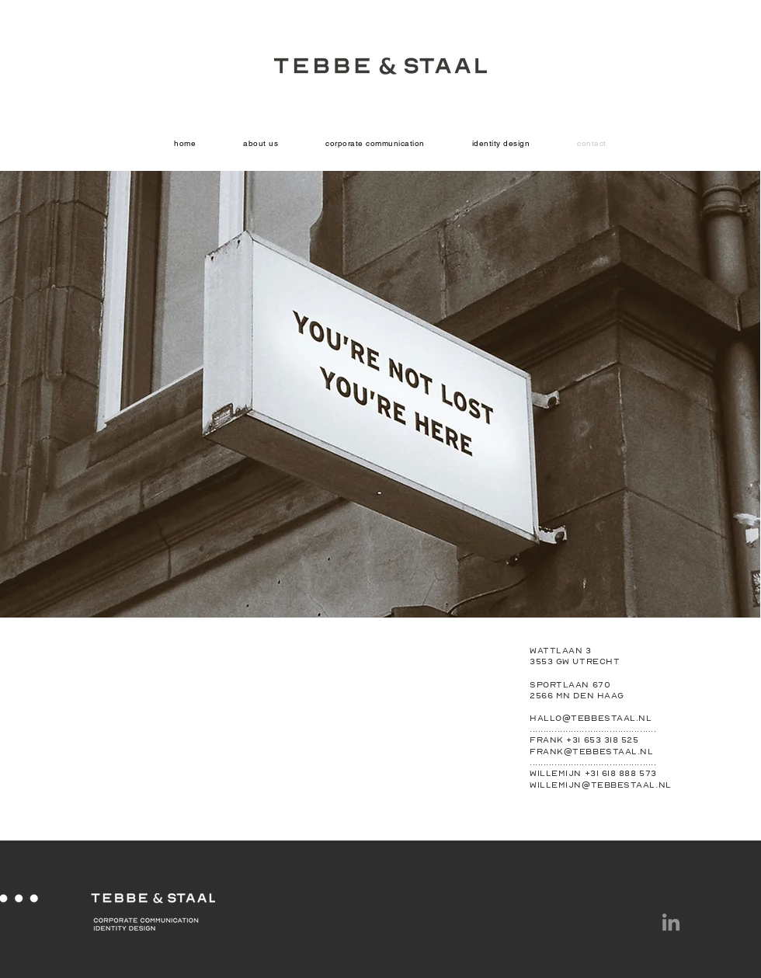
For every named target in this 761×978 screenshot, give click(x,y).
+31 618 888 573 (621, 772)
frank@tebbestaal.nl (591, 751)
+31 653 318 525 (602, 739)
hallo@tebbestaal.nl (591, 717)
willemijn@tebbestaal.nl (601, 784)
